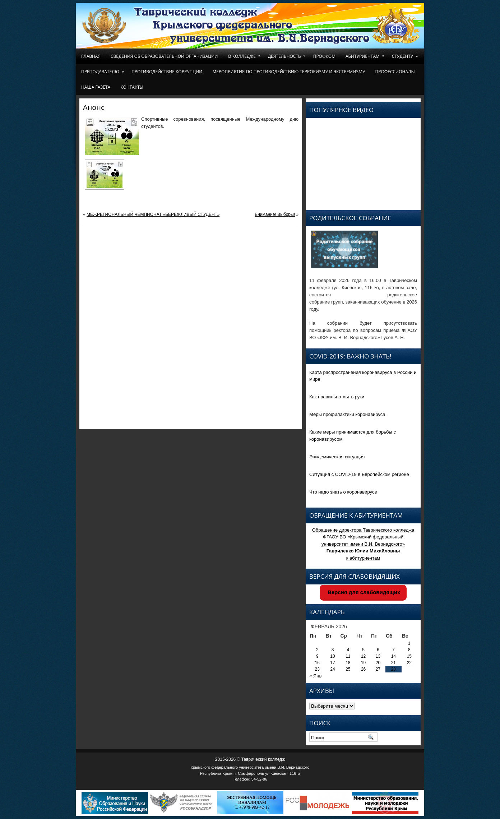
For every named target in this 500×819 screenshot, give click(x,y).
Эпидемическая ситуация (337, 456)
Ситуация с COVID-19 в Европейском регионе (359, 474)
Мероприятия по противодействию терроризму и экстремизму (288, 72)
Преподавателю (103, 69)
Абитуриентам (366, 53)
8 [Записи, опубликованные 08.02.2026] (409, 649)
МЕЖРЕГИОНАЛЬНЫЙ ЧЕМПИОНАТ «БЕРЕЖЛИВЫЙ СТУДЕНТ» (153, 214)
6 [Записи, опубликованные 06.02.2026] (378, 649)
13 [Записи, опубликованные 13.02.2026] (378, 656)
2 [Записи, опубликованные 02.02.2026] (317, 649)
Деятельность (288, 53)
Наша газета (95, 87)
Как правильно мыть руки (336, 396)
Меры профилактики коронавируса (347, 414)
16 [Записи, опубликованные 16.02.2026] (317, 662)
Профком (324, 56)
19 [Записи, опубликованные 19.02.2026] (363, 662)
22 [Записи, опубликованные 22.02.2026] (409, 662)
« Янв (315, 676)
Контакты (131, 87)
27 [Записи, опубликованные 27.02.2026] (378, 669)
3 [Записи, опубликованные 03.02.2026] (333, 649)
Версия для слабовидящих (363, 592)
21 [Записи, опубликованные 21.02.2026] (393, 662)
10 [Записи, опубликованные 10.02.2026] (332, 656)
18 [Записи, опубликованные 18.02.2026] (348, 662)
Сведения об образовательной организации (164, 56)
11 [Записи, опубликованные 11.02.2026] (348, 656)
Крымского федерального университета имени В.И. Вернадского (250, 767)
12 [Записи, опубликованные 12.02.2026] (363, 656)
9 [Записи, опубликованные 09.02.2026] (317, 656)
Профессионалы (395, 72)
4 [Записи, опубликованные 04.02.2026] (348, 649)
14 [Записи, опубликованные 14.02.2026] (393, 656)
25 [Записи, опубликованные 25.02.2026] (348, 669)
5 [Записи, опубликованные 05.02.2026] (363, 649)
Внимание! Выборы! (275, 214)
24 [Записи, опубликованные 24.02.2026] (332, 669)
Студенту (406, 53)
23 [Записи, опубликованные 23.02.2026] (317, 669)
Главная (91, 56)
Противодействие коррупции (166, 72)
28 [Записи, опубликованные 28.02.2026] (393, 669)
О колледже (245, 53)
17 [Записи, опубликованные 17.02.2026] (332, 662)
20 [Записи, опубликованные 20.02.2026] (378, 662)
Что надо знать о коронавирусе (343, 492)
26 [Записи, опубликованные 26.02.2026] (363, 669)
